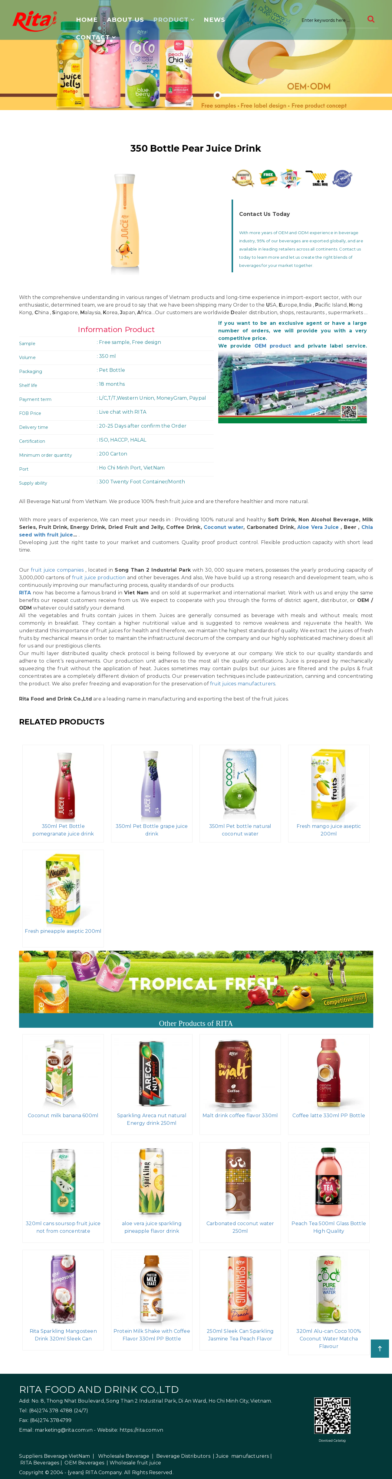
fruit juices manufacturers (242, 684)
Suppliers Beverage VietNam (54, 1456)
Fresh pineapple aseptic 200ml (63, 931)
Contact (93, 37)
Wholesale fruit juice (135, 1463)
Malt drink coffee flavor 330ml (240, 1115)
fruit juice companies (57, 570)
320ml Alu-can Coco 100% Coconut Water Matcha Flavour (328, 1338)
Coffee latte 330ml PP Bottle (328, 1115)
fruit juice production (99, 577)
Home (87, 19)
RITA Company (103, 1472)
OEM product (273, 346)
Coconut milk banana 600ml (63, 1115)
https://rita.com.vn (141, 1430)
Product (171, 19)
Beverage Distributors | (185, 1456)
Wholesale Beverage (124, 1456)
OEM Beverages (84, 1463)
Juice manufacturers (242, 1456)
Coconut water (222, 527)
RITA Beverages (39, 1463)
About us (125, 19)
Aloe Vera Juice (318, 527)
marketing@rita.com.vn (64, 1430)
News (214, 19)
